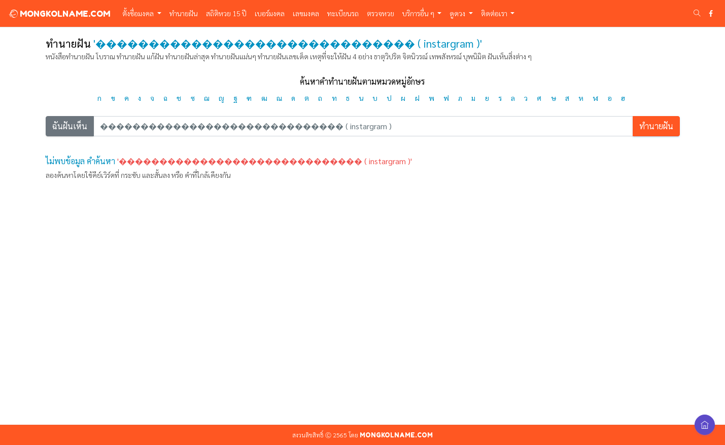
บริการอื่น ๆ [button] (419, 13)
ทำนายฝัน (183, 13)
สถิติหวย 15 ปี (226, 13)
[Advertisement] (362, 329)
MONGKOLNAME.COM (59, 14)
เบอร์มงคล (270, 13)
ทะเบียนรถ (343, 13)
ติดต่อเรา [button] (495, 13)
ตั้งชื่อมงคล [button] (138, 13)
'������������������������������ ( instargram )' (264, 161)
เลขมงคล (306, 13)
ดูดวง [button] (458, 13)
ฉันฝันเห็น (69, 126)
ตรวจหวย (380, 13)
